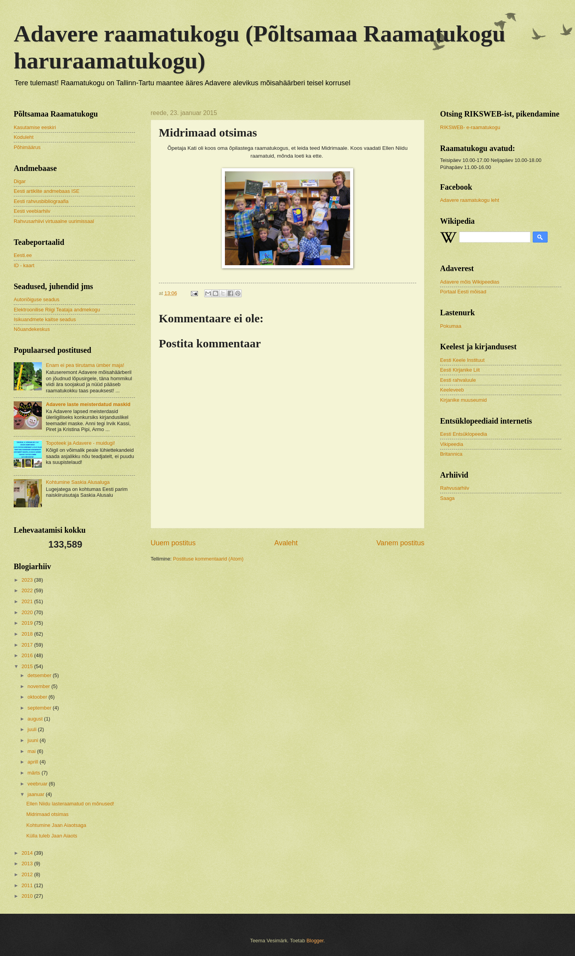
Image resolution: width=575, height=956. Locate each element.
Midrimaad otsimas (47, 814)
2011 (28, 885)
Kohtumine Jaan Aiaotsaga (56, 825)
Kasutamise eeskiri (35, 127)
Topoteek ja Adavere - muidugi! (80, 443)
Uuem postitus (173, 543)
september (39, 708)
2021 (28, 601)
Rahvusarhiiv (454, 488)
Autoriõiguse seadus (36, 299)
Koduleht (24, 137)
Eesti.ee (23, 255)
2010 (28, 896)
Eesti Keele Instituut (462, 360)
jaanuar (36, 794)
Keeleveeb (452, 390)
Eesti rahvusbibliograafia (41, 201)
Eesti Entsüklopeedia (463, 434)
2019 (28, 623)
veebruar (38, 784)
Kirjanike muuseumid (463, 400)
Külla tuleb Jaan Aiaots (51, 836)
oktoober (38, 697)
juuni (33, 740)
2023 (28, 580)
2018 (28, 634)
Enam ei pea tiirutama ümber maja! (85, 365)
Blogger (315, 940)
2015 (28, 666)
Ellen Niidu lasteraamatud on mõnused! (70, 804)
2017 (28, 645)
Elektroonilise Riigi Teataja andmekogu (57, 310)
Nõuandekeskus (32, 329)
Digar (20, 181)
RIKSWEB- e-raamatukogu (470, 127)
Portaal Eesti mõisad (463, 292)
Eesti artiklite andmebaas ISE (46, 191)
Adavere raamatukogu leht (469, 200)
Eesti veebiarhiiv (32, 211)
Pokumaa (450, 326)
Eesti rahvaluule (458, 380)
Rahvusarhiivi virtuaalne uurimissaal (54, 221)
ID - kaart (24, 265)
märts (34, 773)
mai (32, 751)
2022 (28, 590)
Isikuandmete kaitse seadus (45, 319)
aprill (33, 762)
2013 (28, 863)
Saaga (447, 498)
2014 (28, 853)
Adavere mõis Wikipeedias (470, 282)
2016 (28, 655)
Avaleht (286, 543)
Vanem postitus (400, 543)
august (35, 719)
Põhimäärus (27, 147)
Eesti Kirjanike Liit (460, 370)
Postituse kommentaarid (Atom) (208, 559)
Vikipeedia (451, 444)
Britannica (451, 454)
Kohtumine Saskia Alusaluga (78, 482)
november (39, 686)
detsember (39, 675)
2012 (28, 874)
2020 (28, 612)
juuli (32, 729)
